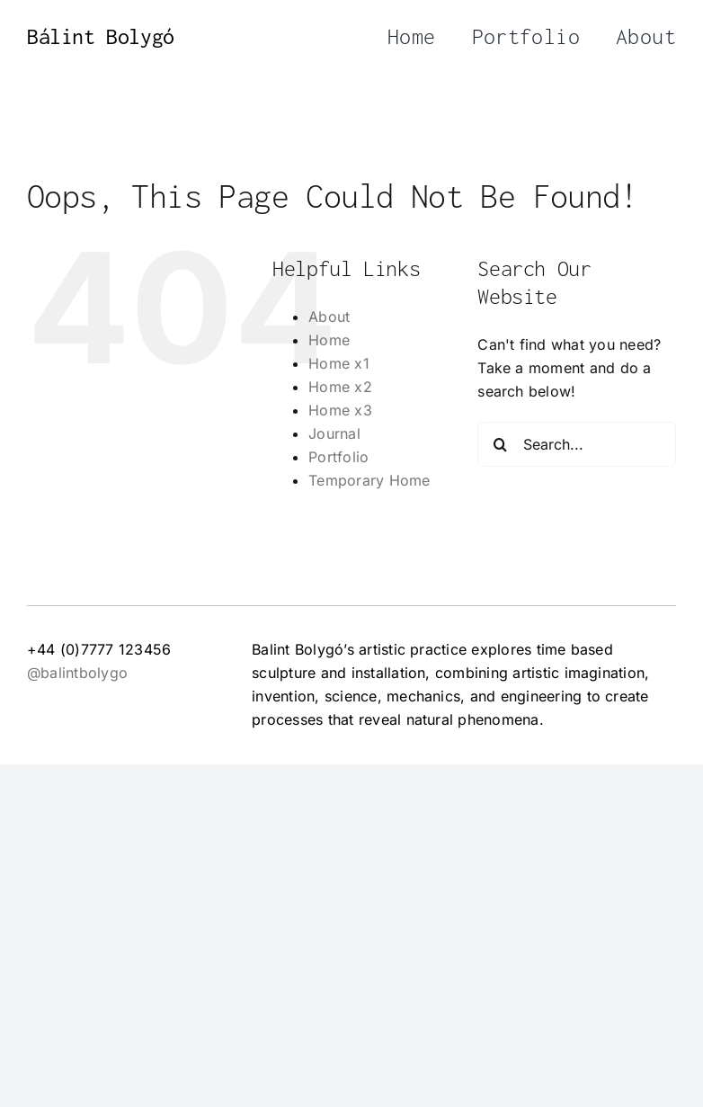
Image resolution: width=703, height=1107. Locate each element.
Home (329, 340)
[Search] (499, 444)
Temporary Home (369, 480)
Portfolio (338, 457)
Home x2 (340, 387)
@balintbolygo (77, 673)
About (329, 317)
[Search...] (576, 444)
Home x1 (338, 363)
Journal (334, 433)
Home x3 (340, 410)
